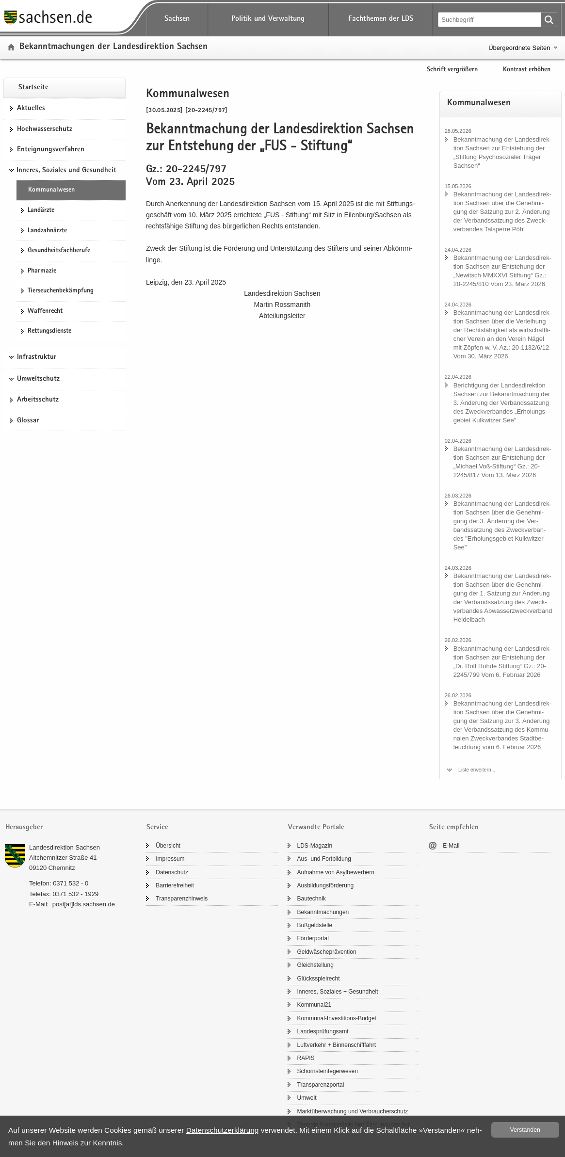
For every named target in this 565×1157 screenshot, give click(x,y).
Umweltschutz (38, 379)
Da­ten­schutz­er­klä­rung (222, 1130)
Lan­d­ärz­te (41, 210)
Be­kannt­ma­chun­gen (323, 912)
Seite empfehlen (454, 827)
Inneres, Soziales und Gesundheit (66, 171)
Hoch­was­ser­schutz (44, 129)
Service (157, 827)
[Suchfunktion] (490, 19)
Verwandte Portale (316, 827)
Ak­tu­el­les (31, 108)
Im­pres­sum (170, 858)
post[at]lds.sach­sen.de (83, 904)
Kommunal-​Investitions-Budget (336, 1018)
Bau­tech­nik (311, 898)
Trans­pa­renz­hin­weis (182, 898)
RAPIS (306, 1058)
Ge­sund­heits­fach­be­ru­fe (59, 250)
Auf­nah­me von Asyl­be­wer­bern (335, 872)
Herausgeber (24, 827)
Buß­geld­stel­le (315, 925)
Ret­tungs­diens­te (49, 331)
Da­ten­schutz (172, 872)
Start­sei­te (33, 87)
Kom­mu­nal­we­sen (51, 190)
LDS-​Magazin (315, 845)
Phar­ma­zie (42, 271)
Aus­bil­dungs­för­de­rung (325, 885)
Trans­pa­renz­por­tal (320, 1084)
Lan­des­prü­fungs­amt (323, 1031)
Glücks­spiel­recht (318, 978)
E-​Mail (451, 845)
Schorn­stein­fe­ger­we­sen (327, 1071)
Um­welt (307, 1097)
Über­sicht (168, 845)
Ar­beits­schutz (38, 400)
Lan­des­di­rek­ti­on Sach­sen (64, 847)
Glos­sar (28, 421)
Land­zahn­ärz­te (47, 230)
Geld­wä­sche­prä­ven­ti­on (326, 951)
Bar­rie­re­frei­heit (175, 885)
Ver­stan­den (525, 1129)
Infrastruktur (36, 357)
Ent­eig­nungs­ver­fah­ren (50, 149)
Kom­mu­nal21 (314, 1004)
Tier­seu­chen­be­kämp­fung (61, 291)
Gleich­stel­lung (315, 965)
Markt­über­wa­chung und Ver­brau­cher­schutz (352, 1111)
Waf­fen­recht (45, 311)
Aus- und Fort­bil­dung (324, 858)
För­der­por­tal (313, 938)
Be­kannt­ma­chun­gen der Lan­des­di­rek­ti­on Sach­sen (113, 47)
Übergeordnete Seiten (519, 47)
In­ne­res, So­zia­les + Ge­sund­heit (337, 991)
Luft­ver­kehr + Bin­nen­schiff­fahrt (336, 1045)
